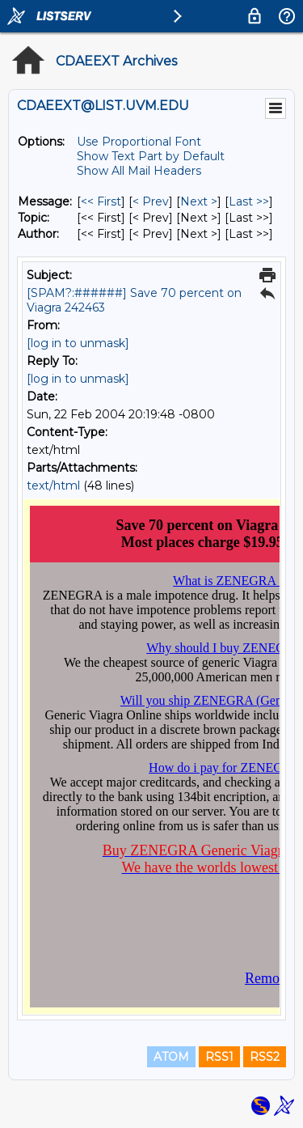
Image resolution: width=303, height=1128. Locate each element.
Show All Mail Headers (139, 170)
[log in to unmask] (78, 343)
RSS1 (219, 1057)
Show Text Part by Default (151, 156)
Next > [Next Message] (198, 201)
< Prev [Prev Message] (151, 201)
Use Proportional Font (139, 141)
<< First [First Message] (101, 201)
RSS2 (265, 1057)
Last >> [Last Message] (249, 201)
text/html (53, 485)
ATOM (171, 1057)
